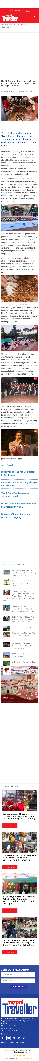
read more (10, 825)
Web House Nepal (26, 1058)
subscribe (18, 987)
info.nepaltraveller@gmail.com (15, 1042)
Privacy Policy (19, 1055)
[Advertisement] (19, 58)
